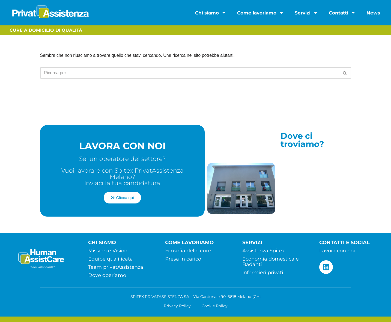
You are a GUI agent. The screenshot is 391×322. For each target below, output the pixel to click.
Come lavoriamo (260, 13)
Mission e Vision (107, 251)
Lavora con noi (337, 251)
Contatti (342, 13)
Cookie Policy (215, 305)
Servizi (306, 13)
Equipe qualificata (110, 259)
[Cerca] (189, 73)
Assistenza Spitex (263, 251)
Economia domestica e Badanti (270, 261)
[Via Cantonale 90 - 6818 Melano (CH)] (314, 184)
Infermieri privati (262, 273)
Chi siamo (210, 13)
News (373, 13)
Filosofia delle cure (188, 251)
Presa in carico (183, 259)
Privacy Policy (177, 305)
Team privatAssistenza (115, 267)
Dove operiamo (107, 275)
